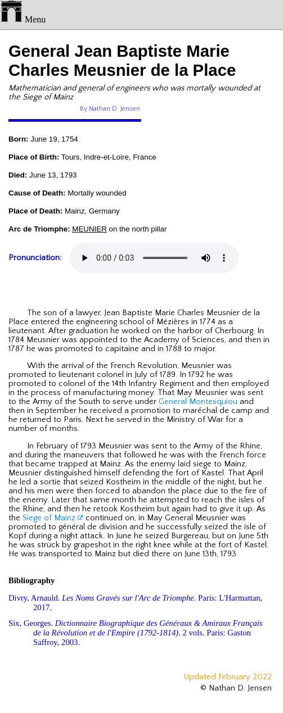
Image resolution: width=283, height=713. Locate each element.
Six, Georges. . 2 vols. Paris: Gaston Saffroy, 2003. (135, 633)
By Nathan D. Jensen (110, 108)
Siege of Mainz (53, 518)
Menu (23, 19)
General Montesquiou (198, 401)
